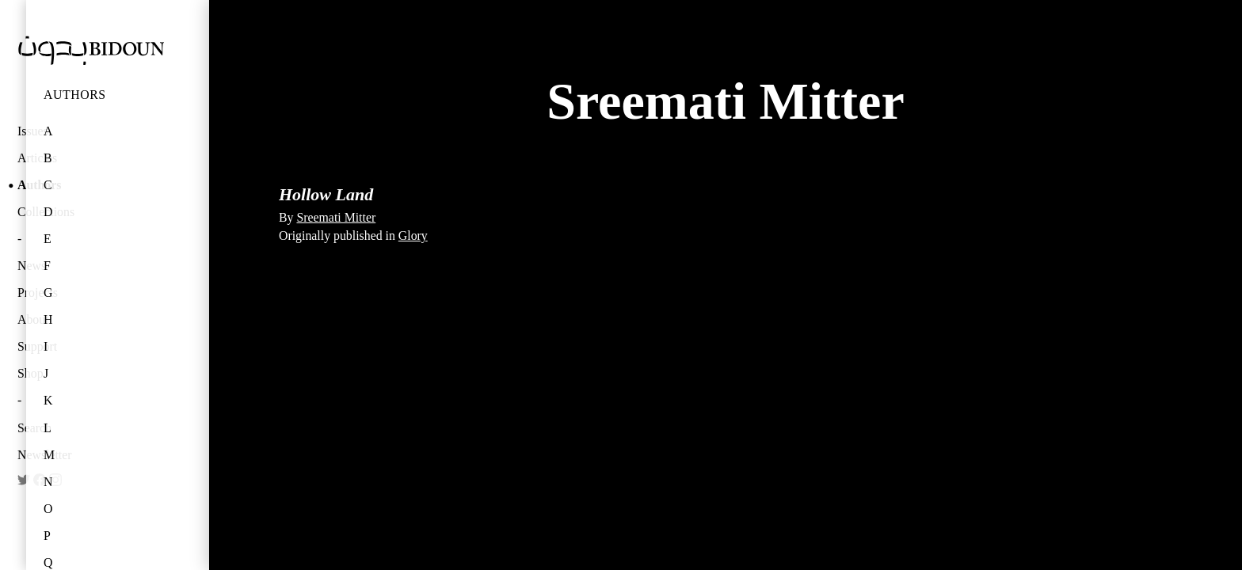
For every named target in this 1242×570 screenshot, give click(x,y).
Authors (75, 94)
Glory (413, 235)
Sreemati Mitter (335, 217)
